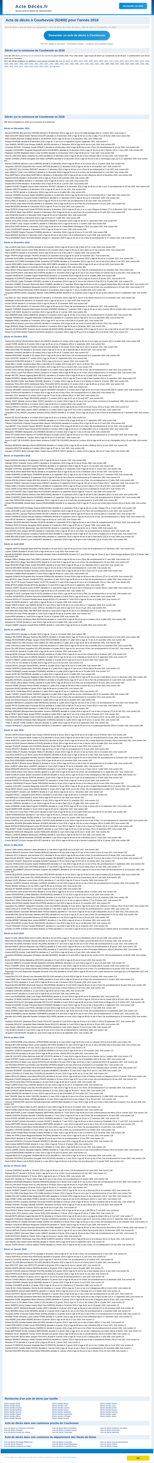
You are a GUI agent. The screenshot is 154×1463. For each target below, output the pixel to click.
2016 (116, 60)
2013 (132, 60)
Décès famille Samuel (109, 1411)
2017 (111, 60)
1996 (72, 63)
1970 (58, 66)
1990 (102, 63)
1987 (117, 63)
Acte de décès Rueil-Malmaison (64, 1443)
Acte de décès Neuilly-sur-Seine (17, 1431)
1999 (56, 63)
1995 (77, 63)
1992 (92, 63)
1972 (46, 66)
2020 (101, 60)
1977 (21, 66)
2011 (142, 60)
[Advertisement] (77, 91)
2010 (147, 60)
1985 (127, 63)
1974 (36, 66)
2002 (41, 63)
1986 (122, 63)
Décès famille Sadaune (61, 1411)
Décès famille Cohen (108, 1407)
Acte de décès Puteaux (13, 1429)
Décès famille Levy (59, 1405)
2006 (21, 63)
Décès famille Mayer (60, 1403)
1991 (97, 63)
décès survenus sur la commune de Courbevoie (34, 55)
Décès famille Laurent (60, 1407)
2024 (81, 60)
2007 (16, 63)
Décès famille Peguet (12, 1413)
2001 (46, 63)
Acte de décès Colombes (62, 1431)
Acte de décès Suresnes (110, 1429)
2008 (11, 63)
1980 (6, 66)
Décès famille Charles (13, 1407)
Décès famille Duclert (108, 1409)
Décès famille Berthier (13, 1409)
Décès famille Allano (12, 1415)
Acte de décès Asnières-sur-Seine (113, 1427)
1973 (41, 66)
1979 (11, 66)
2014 (127, 60)
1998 (62, 63)
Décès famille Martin (12, 1403)
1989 (107, 63)
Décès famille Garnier (108, 1403)
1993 (87, 63)
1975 (31, 66)
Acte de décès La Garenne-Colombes (19, 1427)
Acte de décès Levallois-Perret (64, 1429)
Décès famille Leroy (108, 1405)
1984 (132, 63)
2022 (91, 60)
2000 (51, 63)
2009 (6, 63)
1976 (26, 66)
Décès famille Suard (108, 1413)
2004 (31, 63)
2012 (137, 60)
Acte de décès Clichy (108, 1443)
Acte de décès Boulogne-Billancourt (18, 1441)
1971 (51, 66)
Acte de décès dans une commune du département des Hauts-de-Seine (50, 1436)
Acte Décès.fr (31, 6)
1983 (137, 63)
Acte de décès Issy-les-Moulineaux (114, 1441)
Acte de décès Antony (109, 1445)
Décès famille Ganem (12, 1411)
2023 (86, 60)
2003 (36, 63)
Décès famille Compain (61, 1415)
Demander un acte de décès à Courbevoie (77, 35)
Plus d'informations (101, 1458)
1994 (82, 63)
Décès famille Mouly (12, 1405)
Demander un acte (133, 6)
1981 (147, 63)
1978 (16, 66)
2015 (122, 60)
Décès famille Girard (60, 1409)
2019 (106, 60)
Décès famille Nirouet (12, 1417)
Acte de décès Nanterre (109, 1431)
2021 (96, 60)
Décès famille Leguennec (62, 1413)
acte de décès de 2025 (68, 60)
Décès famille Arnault (60, 1417)
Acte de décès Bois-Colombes (64, 1427)
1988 (112, 63)
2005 (26, 63)
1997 (67, 63)
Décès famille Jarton (108, 1415)
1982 (142, 63)
